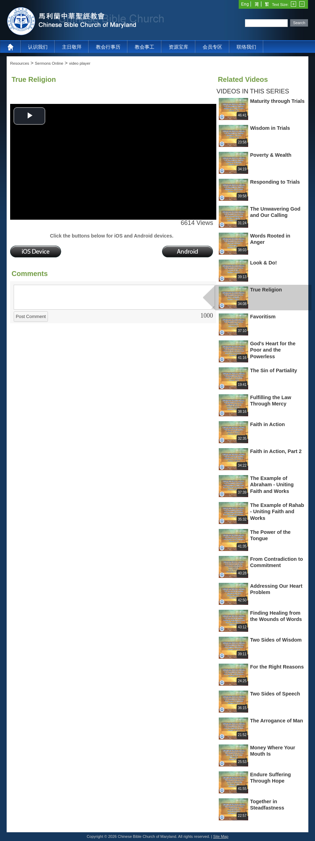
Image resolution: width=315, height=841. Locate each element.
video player (79, 63)
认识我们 (38, 47)
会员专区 (212, 47)
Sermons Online (49, 63)
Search (299, 23)
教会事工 (144, 47)
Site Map (220, 836)
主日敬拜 (72, 47)
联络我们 (246, 47)
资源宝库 (178, 47)
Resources (19, 63)
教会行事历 (108, 47)
